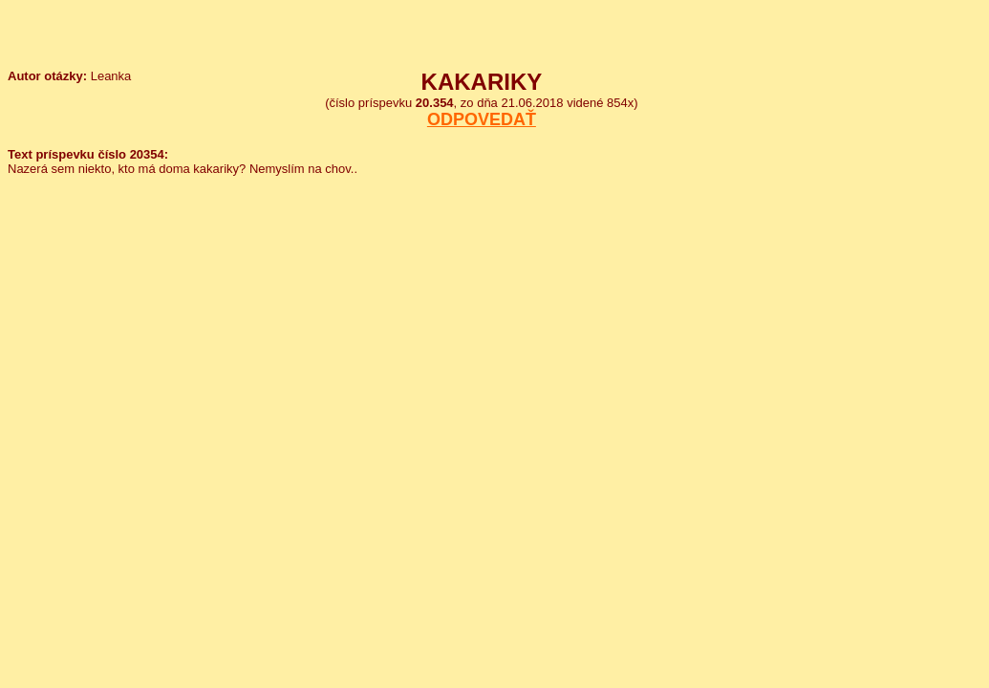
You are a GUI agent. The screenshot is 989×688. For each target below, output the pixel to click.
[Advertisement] (914, 122)
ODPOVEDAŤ (481, 119)
